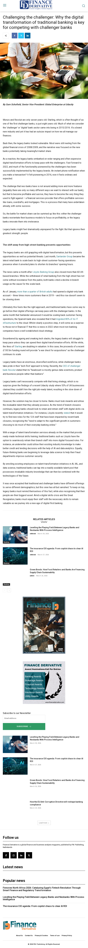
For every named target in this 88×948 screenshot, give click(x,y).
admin (32, 576)
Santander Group (64, 256)
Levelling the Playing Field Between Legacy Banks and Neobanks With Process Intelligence (43, 898)
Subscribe (24, 726)
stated (67, 413)
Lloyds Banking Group (43, 272)
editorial (33, 534)
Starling (18, 346)
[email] (24, 718)
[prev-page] (4, 590)
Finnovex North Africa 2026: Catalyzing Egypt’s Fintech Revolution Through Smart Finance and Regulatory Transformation (42, 889)
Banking (6, 542)
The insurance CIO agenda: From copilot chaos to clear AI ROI (35, 906)
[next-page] (9, 590)
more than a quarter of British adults (34, 291)
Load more (44, 823)
